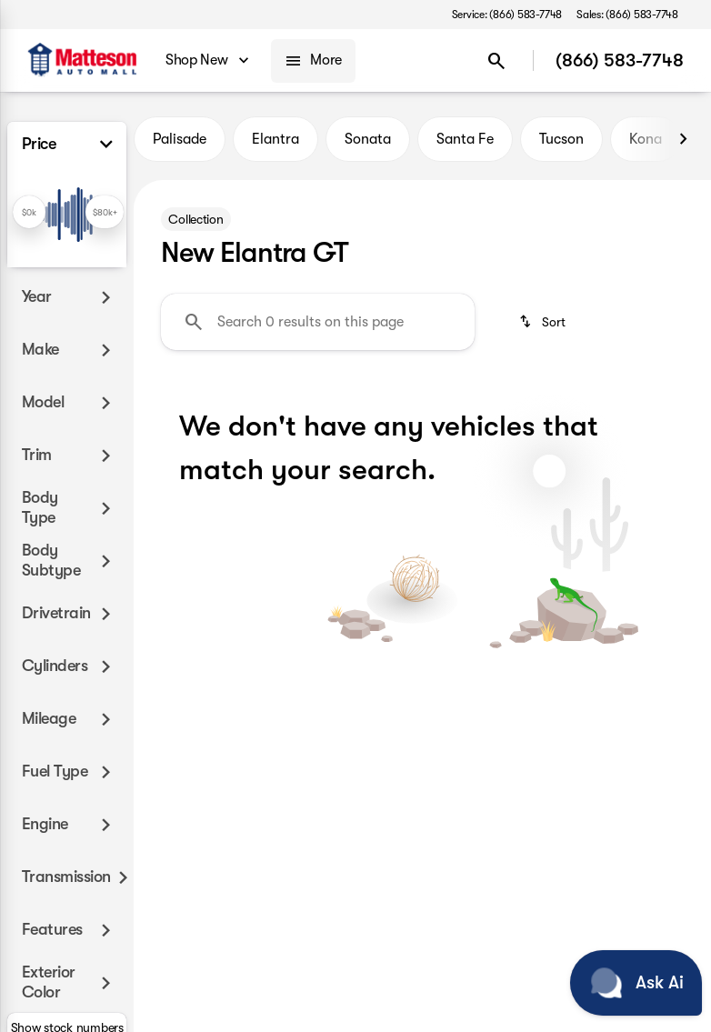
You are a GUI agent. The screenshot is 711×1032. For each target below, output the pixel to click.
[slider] (29, 211)
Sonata (368, 139)
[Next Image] (683, 139)
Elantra (275, 139)
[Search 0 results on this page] (318, 322)
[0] (58, 305)
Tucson (561, 139)
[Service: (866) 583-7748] (507, 14)
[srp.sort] (543, 321)
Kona (645, 139)
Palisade (179, 139)
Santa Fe (465, 139)
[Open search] (496, 60)
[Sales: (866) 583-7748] (627, 14)
